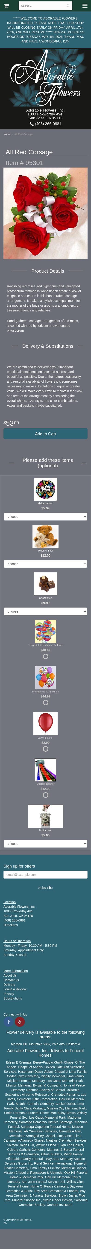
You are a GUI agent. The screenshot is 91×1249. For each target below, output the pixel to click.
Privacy (8, 994)
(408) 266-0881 (45, 124)
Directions (10, 925)
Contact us (11, 980)
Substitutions (12, 998)
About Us (10, 975)
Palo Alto (58, 1044)
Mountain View (39, 1044)
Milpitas (12, 1081)
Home (6, 134)
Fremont (25, 1081)
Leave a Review (14, 989)
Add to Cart (45, 434)
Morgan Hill (19, 1044)
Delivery (9, 984)
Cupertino (80, 1122)
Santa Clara (23, 1108)
